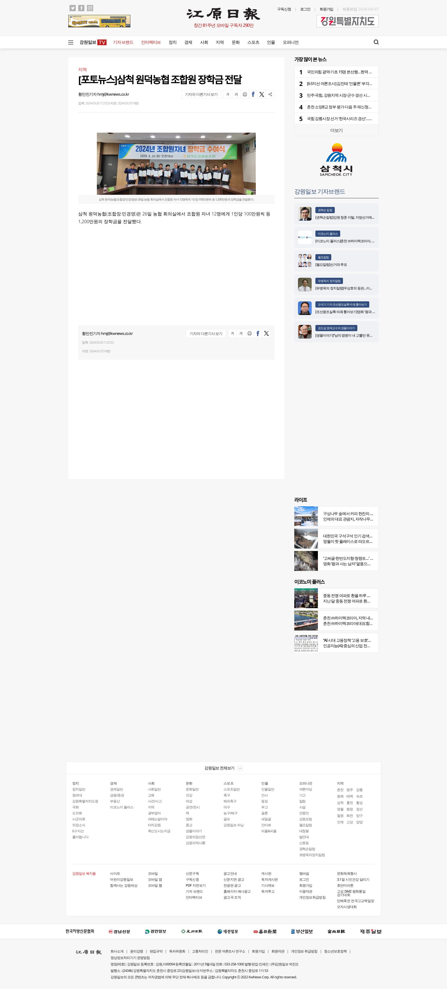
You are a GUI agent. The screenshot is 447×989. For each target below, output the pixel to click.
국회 (75, 807)
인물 (271, 42)
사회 (204, 42)
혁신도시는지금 (159, 831)
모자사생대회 (347, 906)
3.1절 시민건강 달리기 (353, 879)
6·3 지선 (78, 831)
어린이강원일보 (121, 879)
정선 (359, 809)
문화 (235, 42)
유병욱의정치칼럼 (312, 854)
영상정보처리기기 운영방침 (130, 957)
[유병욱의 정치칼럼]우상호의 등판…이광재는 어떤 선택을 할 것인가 (363, 288)
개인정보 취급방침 (304, 951)
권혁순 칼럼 (325, 210)
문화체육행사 (347, 873)
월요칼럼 (323, 257)
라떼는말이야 (157, 819)
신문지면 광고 (234, 879)
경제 (188, 42)
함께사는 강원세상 (123, 885)
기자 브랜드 (123, 42)
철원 (340, 815)
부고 (264, 807)
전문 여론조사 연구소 (230, 951)
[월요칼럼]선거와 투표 (331, 264)
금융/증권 (117, 795)
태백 (349, 796)
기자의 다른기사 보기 (201, 94)
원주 (349, 789)
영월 (340, 809)
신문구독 (192, 873)
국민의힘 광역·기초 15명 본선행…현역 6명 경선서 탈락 (350, 72)
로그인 (305, 8)
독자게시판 (269, 879)
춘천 (340, 789)
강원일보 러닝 (234, 825)
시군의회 (78, 819)
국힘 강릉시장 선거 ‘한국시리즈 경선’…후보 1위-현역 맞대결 (354, 118)
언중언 (304, 813)
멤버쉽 (304, 873)
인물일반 (267, 789)
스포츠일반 (232, 789)
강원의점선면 (195, 836)
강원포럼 (305, 819)
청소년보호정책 (335, 951)
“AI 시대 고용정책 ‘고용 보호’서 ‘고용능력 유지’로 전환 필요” (370, 640)
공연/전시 (193, 807)
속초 (359, 796)
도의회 (77, 813)
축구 (227, 795)
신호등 (304, 842)
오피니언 (290, 42)
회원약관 (277, 951)
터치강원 (154, 825)
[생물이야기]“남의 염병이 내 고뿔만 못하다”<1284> (351, 335)
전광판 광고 (232, 885)
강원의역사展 (195, 842)
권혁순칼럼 (307, 848)
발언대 (304, 836)
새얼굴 (266, 819)
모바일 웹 (155, 885)
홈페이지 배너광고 (237, 891)
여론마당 (305, 789)
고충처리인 (200, 951)
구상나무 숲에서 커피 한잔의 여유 (350, 513)
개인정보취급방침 (312, 897)
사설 (302, 807)
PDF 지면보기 (196, 885)
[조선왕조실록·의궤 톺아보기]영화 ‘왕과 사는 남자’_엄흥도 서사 (359, 311)
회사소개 (117, 951)
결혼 (264, 813)
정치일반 (78, 789)
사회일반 (154, 789)
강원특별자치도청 (85, 801)
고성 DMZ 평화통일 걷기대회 (351, 893)
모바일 (153, 873)
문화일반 (192, 789)
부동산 (115, 801)
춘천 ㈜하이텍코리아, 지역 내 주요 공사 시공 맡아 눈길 (366, 618)
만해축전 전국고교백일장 (355, 900)
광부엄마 (154, 813)
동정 (264, 801)
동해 (340, 796)
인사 (264, 795)
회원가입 (327, 8)
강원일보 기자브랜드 (319, 191)
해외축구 (230, 801)
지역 (220, 42)
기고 (302, 795)
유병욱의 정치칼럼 (329, 281)
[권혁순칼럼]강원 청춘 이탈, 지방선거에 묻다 (347, 217)
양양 (359, 822)
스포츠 (253, 42)
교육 (151, 795)
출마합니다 (80, 836)
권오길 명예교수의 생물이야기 (336, 328)
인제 (340, 822)
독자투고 (267, 891)
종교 (189, 825)
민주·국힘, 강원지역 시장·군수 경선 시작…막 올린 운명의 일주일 (358, 95)
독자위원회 (177, 951)
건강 (189, 795)
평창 (349, 809)
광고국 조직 (232, 897)
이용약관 (305, 891)
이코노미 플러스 (328, 234)
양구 (359, 815)
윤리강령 (136, 951)
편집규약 (156, 951)
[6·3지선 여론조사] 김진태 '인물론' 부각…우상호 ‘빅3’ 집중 (352, 83)
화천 (349, 815)
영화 (189, 819)
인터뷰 (266, 825)
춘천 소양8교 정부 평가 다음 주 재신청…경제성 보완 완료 (352, 107)
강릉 (359, 789)
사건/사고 (155, 801)
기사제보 (267, 885)
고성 (349, 822)
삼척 (340, 802)
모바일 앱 (155, 879)
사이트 (115, 873)
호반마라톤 (345, 885)
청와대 (77, 795)
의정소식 (78, 825)
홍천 (349, 802)
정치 (172, 42)
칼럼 (302, 801)
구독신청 (284, 8)
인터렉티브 (151, 42)
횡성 (359, 802)
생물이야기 (194, 831)
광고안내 (230, 873)
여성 (189, 801)
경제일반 (116, 789)
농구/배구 (230, 813)
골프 (227, 819)
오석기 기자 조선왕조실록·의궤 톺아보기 (342, 304)
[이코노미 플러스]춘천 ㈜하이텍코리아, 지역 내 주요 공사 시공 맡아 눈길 (366, 240)
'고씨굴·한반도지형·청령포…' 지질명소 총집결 (359, 558)
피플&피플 (268, 831)
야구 (227, 807)
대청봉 (304, 831)
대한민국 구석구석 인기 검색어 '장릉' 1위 (356, 536)
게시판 (266, 873)
